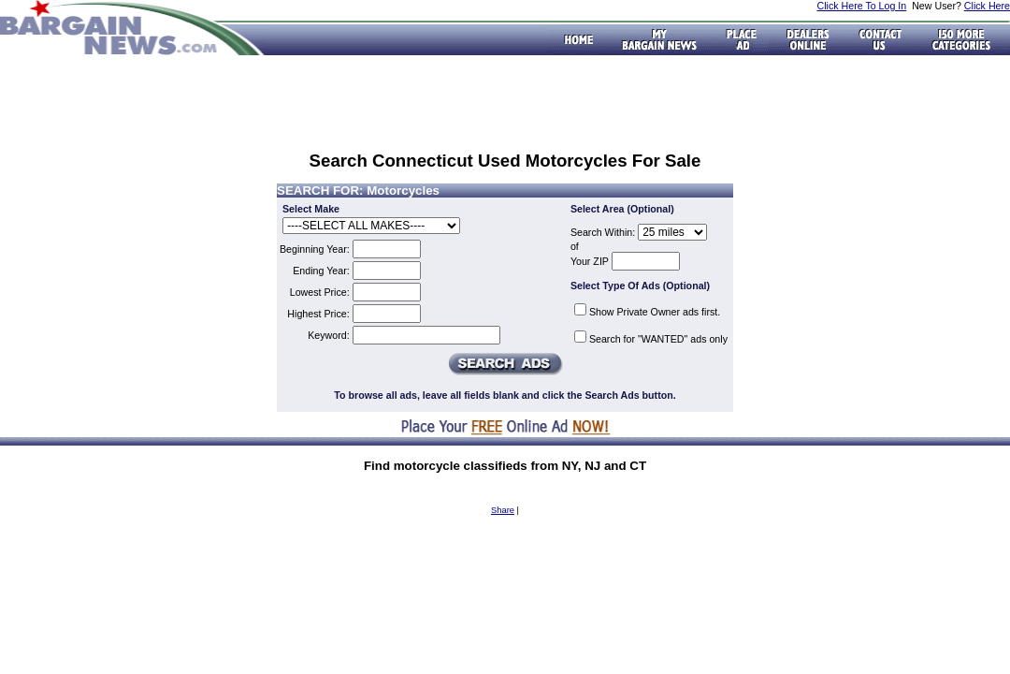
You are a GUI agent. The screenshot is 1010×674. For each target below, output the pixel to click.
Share (502, 510)
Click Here (987, 5)
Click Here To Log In (861, 5)
